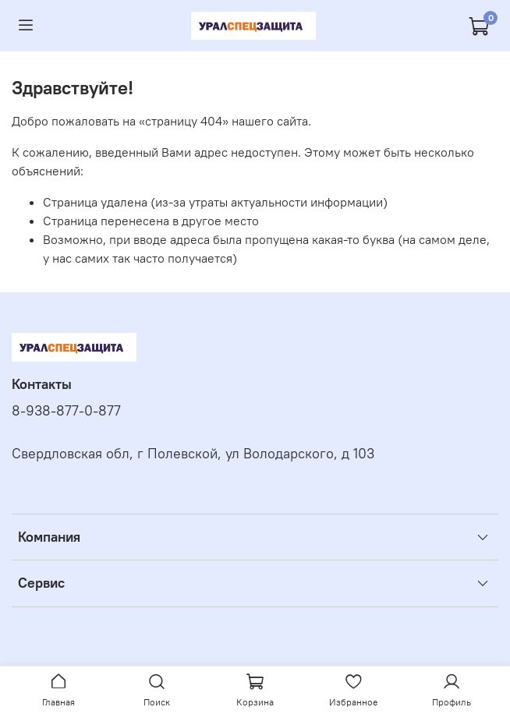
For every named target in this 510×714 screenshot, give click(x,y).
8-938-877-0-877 (66, 410)
